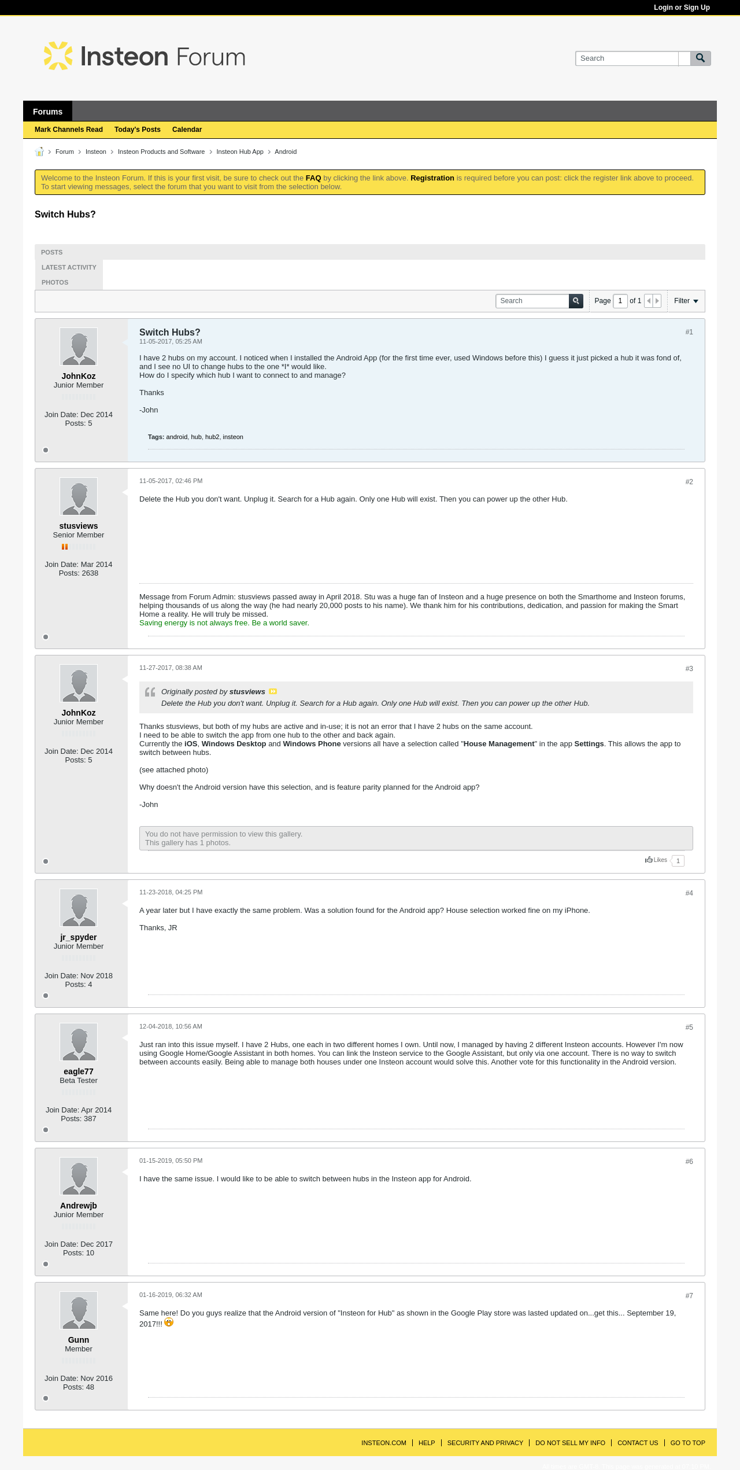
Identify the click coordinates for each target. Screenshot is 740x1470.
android (177, 436)
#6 (689, 1162)
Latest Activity (69, 267)
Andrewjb (78, 1205)
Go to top (688, 1442)
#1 (689, 332)
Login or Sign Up (682, 7)
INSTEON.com (383, 1442)
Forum (65, 151)
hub (196, 436)
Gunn (79, 1339)
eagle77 (78, 1071)
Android (286, 151)
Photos (55, 282)
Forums (47, 111)
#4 (689, 893)
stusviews (79, 525)
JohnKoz (78, 376)
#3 (689, 669)
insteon (233, 436)
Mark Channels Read (69, 130)
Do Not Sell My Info (570, 1442)
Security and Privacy (485, 1442)
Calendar (187, 130)
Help (427, 1442)
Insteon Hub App (240, 151)
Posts (51, 252)
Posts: (75, 423)
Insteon (96, 151)
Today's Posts (137, 130)
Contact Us (637, 1442)
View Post (273, 691)
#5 (689, 1027)
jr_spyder (78, 937)
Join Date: (62, 414)
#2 (689, 482)
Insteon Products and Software (161, 151)
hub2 (212, 436)
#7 (689, 1296)
